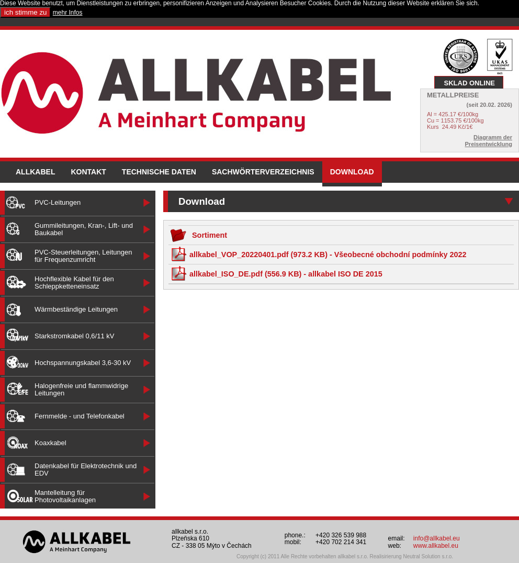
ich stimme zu (25, 12)
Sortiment (198, 235)
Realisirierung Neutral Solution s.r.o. (412, 556)
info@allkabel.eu (436, 538)
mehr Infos (68, 12)
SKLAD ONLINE (469, 83)
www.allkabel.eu (435, 545)
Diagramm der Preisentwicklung (488, 140)
